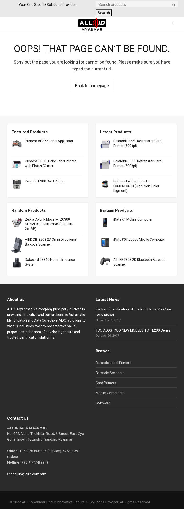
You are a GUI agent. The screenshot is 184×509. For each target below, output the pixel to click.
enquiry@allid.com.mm (28, 474)
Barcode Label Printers (113, 363)
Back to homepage (92, 85)
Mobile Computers (110, 393)
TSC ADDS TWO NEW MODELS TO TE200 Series (133, 330)
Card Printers (106, 383)
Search (104, 12)
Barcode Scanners (110, 373)
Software (103, 403)
